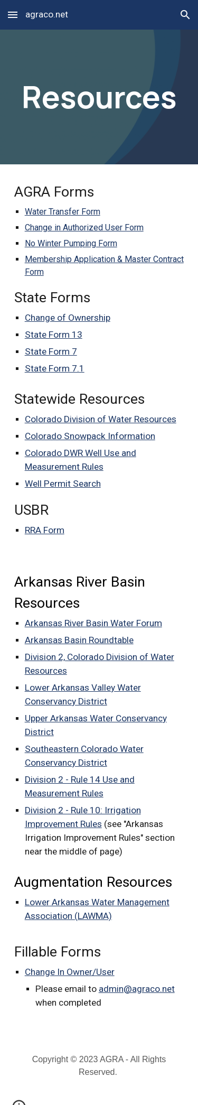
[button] (12, 14)
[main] (99, 97)
